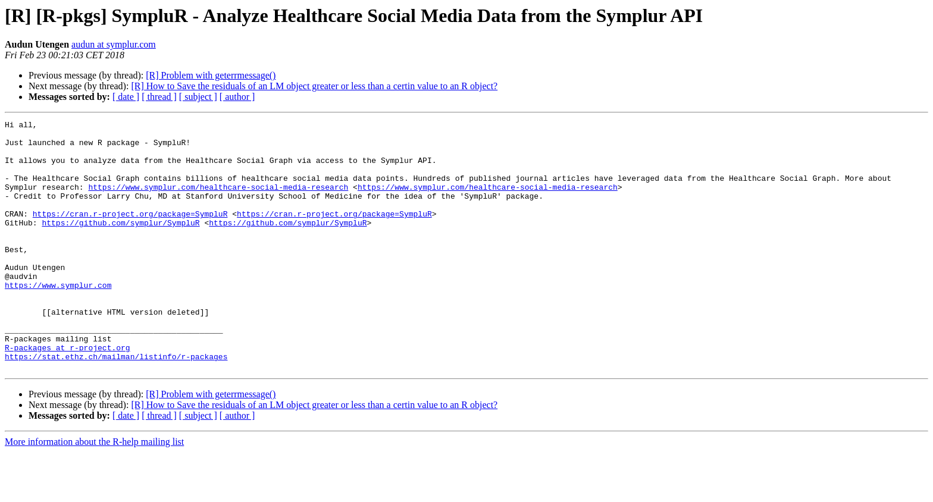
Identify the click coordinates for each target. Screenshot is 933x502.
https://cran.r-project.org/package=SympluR (130, 233)
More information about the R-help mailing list (94, 492)
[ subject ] (198, 97)
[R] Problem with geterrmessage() (210, 75)
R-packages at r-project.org (67, 393)
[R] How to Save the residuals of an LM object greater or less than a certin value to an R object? (314, 86)
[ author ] (237, 97)
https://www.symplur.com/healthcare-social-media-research (218, 201)
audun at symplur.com (113, 44)
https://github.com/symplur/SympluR (120, 244)
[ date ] (125, 97)
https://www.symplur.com (58, 318)
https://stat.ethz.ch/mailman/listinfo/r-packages (116, 404)
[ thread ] (159, 97)
